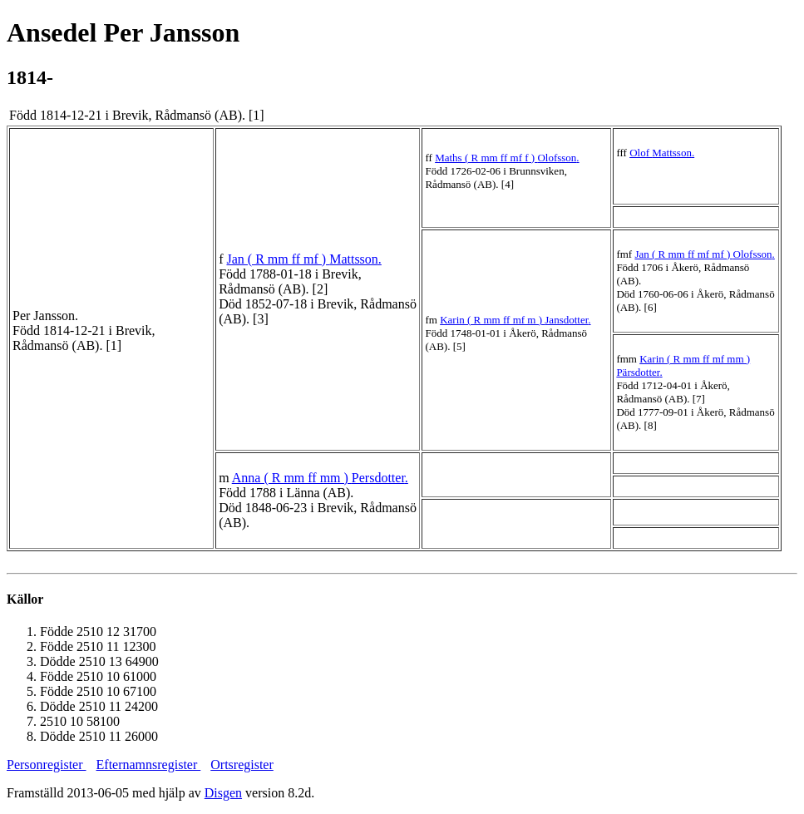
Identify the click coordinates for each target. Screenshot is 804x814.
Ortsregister (242, 764)
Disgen (223, 793)
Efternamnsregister (148, 764)
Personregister (46, 764)
